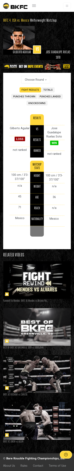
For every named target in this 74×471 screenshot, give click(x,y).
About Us (9, 465)
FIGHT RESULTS (30, 89)
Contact (38, 465)
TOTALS (48, 89)
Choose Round (34, 79)
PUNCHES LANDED (50, 96)
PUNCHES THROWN (24, 96)
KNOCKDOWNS (37, 103)
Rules (24, 465)
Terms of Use (57, 465)
